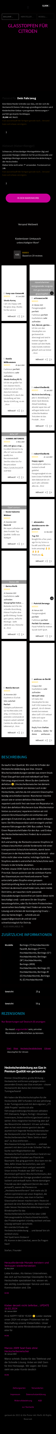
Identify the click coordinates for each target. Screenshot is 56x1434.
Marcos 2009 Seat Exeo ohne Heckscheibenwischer (21, 1349)
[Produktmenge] (7, 132)
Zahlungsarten (19, 1388)
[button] (28, 7)
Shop (15, 1048)
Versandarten (37, 1388)
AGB (40, 1400)
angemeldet (21, 1029)
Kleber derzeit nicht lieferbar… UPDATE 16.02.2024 (26, 1307)
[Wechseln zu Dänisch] (28, 930)
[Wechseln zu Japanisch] (39, 926)
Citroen (47, 1048)
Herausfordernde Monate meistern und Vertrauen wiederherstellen (26, 1264)
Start (9, 1048)
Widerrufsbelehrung (23, 1400)
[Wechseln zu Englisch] (26, 926)
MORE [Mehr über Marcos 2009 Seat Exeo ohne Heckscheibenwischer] (6, 1375)
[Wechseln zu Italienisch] (34, 926)
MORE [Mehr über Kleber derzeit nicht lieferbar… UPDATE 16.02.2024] (6, 1335)
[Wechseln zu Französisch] (30, 926)
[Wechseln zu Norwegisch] (47, 926)
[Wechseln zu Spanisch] (43, 926)
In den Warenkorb (28, 197)
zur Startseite (28, 1407)
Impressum (15, 1394)
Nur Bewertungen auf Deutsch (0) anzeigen (23, 1021)
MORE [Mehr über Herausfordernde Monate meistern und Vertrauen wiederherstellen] (6, 1293)
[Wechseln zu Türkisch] (51, 926)
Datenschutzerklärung (36, 1394)
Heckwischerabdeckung (31, 1048)
